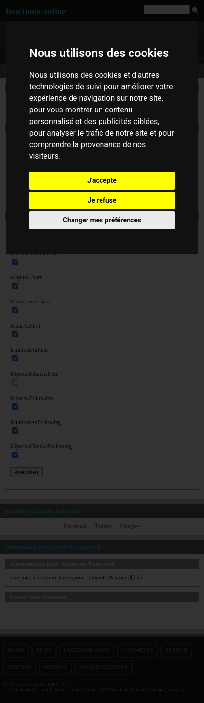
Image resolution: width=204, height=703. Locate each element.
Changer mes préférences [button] (102, 220)
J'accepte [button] (102, 180)
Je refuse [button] (101, 200)
